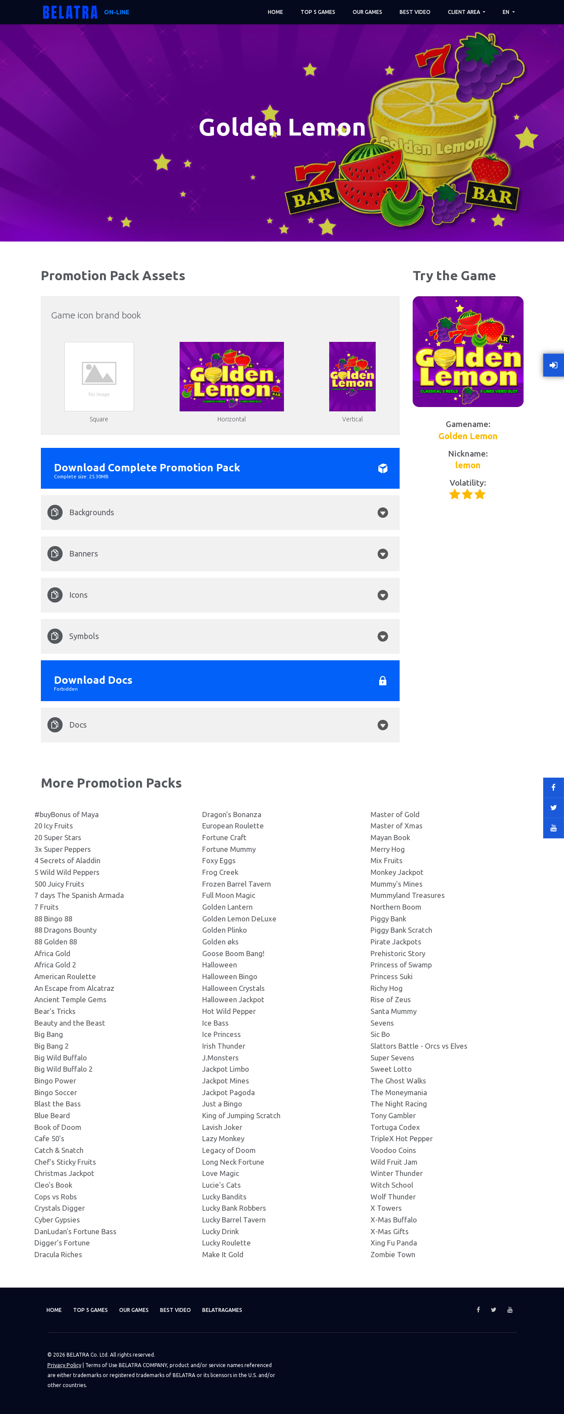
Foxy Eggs (219, 860)
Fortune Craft (224, 837)
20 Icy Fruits (53, 825)
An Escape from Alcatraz (74, 988)
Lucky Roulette (226, 1242)
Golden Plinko (224, 930)
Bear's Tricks (55, 1011)
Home (275, 12)
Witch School (391, 1185)
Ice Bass (215, 1023)
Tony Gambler (393, 1115)
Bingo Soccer (55, 1092)
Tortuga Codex (395, 1127)
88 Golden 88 (55, 941)
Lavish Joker (222, 1127)
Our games (367, 12)
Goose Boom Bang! (233, 953)
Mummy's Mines (396, 884)
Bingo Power (55, 1080)
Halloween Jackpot (233, 999)
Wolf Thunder (393, 1196)
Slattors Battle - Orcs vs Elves (418, 1046)
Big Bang (48, 1034)
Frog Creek (220, 872)
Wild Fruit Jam (393, 1162)
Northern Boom (395, 907)
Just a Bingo (222, 1103)
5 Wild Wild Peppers (67, 872)
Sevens (382, 1023)
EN (507, 12)
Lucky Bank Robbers (234, 1208)
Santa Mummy (393, 1011)
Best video (415, 12)
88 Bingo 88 (53, 918)
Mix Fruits (386, 860)
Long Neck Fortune (233, 1162)
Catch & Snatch (58, 1150)
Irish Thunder (223, 1046)
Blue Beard (52, 1115)
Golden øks (220, 941)
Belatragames (250, 1310)
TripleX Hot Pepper (401, 1138)
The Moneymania (398, 1092)
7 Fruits (46, 907)
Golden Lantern (227, 907)
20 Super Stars (57, 837)
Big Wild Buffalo (60, 1057)
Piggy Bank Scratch (401, 930)
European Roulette (233, 825)
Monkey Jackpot (397, 872)
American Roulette (65, 976)
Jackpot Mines (225, 1080)
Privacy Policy (63, 1365)
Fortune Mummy (229, 849)
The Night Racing (398, 1103)
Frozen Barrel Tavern (236, 884)
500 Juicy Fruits (59, 884)
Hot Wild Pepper (229, 1011)
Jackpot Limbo (225, 1069)
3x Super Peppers (62, 849)
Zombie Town (392, 1254)
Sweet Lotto (391, 1069)
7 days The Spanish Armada (79, 895)
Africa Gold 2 (55, 964)
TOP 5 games (317, 12)
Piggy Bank (388, 918)
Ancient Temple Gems (70, 999)
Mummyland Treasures (407, 895)
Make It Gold (223, 1254)
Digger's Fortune (62, 1242)
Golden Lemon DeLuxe (239, 918)
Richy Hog (386, 988)
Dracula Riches (58, 1254)
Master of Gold (395, 814)
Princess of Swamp (401, 964)
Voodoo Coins (393, 1150)
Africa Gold (52, 953)
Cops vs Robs (55, 1196)
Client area (464, 12)
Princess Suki (391, 976)
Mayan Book (390, 837)
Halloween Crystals (233, 988)
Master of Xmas (396, 825)
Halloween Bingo (229, 976)
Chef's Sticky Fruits (65, 1162)
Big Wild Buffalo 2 (63, 1069)
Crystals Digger (59, 1208)
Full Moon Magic (228, 895)
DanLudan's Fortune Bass (75, 1231)
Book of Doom (57, 1127)
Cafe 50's (49, 1138)
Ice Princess (221, 1034)
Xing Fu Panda (393, 1242)
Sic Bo (380, 1034)
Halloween (219, 964)
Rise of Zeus (390, 999)
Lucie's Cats (221, 1185)
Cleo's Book (53, 1185)
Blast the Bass (57, 1103)
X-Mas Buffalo (393, 1219)
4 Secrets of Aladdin (67, 860)
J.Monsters (220, 1057)
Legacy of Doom (229, 1150)
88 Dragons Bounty (65, 930)
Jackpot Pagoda (228, 1092)
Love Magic (220, 1173)
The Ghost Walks (398, 1080)
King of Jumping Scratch (241, 1115)
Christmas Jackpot (64, 1173)
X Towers (386, 1208)
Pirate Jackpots (395, 941)
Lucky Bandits (224, 1196)
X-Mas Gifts (389, 1231)
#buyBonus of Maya (66, 814)
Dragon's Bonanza (231, 814)
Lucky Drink (220, 1231)
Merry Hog (387, 849)
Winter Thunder (396, 1173)
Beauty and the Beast (69, 1023)
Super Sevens (392, 1057)
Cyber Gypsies (57, 1219)
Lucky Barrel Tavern (234, 1219)
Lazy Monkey (223, 1138)
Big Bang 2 (51, 1046)
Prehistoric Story (397, 953)
